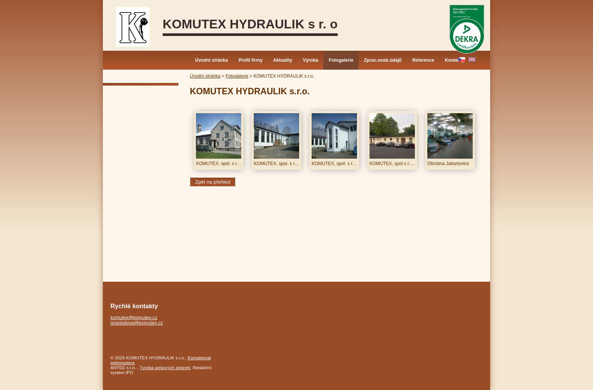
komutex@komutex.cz (133, 317)
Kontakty (454, 60)
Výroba (310, 60)
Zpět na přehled (212, 182)
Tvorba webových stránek (165, 367)
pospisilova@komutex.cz (136, 323)
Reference (423, 60)
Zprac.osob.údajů (383, 60)
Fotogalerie (341, 60)
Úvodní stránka (211, 60)
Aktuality (282, 60)
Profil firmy (250, 60)
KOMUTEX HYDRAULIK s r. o (250, 24)
